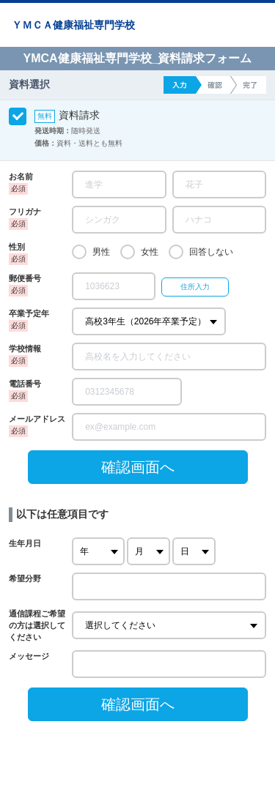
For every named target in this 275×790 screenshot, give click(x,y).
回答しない (211, 252)
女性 (149, 252)
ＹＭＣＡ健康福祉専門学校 (73, 25)
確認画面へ (138, 467)
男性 (101, 252)
